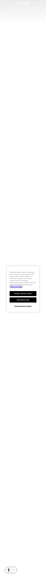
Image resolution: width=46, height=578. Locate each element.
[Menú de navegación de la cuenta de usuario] (38, 3)
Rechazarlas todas (23, 300)
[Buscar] (33, 3)
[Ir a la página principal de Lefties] (23, 3)
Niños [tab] (28, 8)
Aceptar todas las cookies (23, 293)
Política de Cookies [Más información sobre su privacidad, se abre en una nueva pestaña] (16, 287)
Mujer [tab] (10, 8)
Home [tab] (36, 8)
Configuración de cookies (23, 306)
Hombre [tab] (19, 8)
